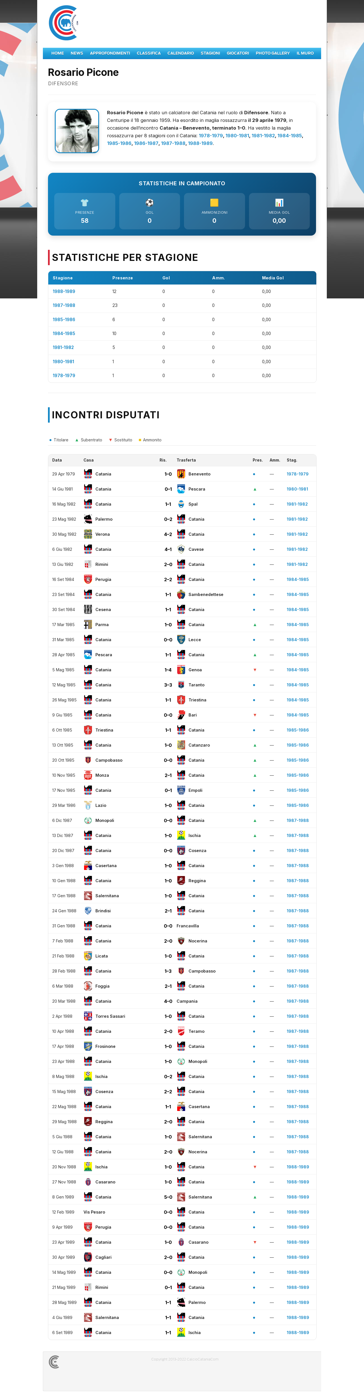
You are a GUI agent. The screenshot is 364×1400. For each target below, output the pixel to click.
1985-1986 (119, 143)
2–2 (168, 579)
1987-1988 (173, 143)
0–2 (168, 519)
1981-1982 (263, 135)
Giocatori (238, 53)
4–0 (168, 1001)
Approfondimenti (110, 53)
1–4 (168, 670)
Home (57, 53)
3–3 (168, 685)
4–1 (168, 549)
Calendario (181, 53)
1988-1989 (200, 143)
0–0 (168, 640)
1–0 (168, 474)
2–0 (168, 564)
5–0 (168, 1197)
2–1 (168, 775)
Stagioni (210, 53)
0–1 (168, 489)
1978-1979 (211, 135)
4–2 (168, 534)
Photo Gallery (273, 53)
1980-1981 (237, 135)
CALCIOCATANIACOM (74, 1362)
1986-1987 (146, 143)
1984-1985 (289, 135)
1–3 (168, 971)
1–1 (168, 504)
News (77, 53)
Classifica (149, 53)
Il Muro (305, 53)
